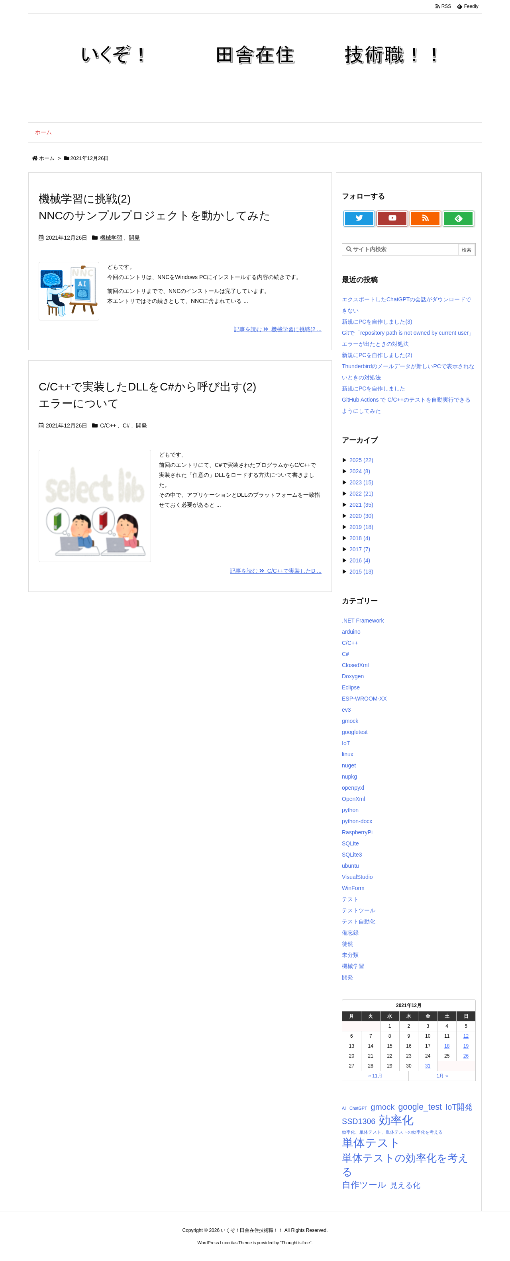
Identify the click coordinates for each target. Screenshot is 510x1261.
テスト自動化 (358, 921)
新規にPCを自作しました (373, 388)
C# (126, 425)
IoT (346, 743)
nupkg (349, 776)
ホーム (47, 158)
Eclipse (351, 687)
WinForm (353, 888)
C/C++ (108, 425)
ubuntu (350, 866)
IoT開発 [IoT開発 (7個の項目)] (459, 1107)
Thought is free (295, 1242)
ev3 (346, 710)
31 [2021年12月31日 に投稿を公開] (427, 1066)
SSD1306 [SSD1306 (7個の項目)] (358, 1121)
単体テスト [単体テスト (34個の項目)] (371, 1142)
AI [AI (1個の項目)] (344, 1108)
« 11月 (375, 1076)
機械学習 (111, 237)
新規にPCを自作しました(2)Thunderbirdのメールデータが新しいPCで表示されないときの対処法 (408, 366)
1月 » (442, 1076)
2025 (361, 460)
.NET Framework (363, 620)
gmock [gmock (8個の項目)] (382, 1106)
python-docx (357, 821)
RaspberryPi (357, 832)
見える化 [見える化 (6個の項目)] (405, 1185)
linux (347, 754)
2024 (359, 471)
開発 (134, 237)
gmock (350, 721)
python (350, 810)
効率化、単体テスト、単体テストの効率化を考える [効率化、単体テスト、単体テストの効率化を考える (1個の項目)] (392, 1132)
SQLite (350, 843)
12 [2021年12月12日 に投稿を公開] (466, 1036)
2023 (361, 482)
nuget (349, 765)
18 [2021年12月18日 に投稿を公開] (446, 1046)
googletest (355, 732)
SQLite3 (352, 854)
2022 (361, 493)
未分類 (350, 955)
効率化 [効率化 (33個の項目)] (396, 1120)
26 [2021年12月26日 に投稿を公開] (466, 1056)
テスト (350, 899)
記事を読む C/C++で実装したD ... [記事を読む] (276, 571)
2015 (361, 571)
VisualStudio (357, 877)
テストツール (358, 910)
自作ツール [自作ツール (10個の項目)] (364, 1185)
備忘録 (350, 932)
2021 (361, 505)
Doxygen (353, 676)
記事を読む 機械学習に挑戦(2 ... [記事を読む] (278, 329)
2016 (359, 560)
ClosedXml (355, 665)
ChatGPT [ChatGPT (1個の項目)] (358, 1108)
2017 (359, 549)
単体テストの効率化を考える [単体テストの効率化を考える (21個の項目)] (405, 1165)
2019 (361, 527)
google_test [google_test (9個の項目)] (420, 1106)
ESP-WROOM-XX (364, 698)
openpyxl (353, 788)
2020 (361, 516)
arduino (351, 632)
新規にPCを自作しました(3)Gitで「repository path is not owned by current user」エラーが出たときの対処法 (408, 332)
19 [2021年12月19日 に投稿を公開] (466, 1046)
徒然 (347, 944)
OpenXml (353, 799)
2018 (359, 538)
